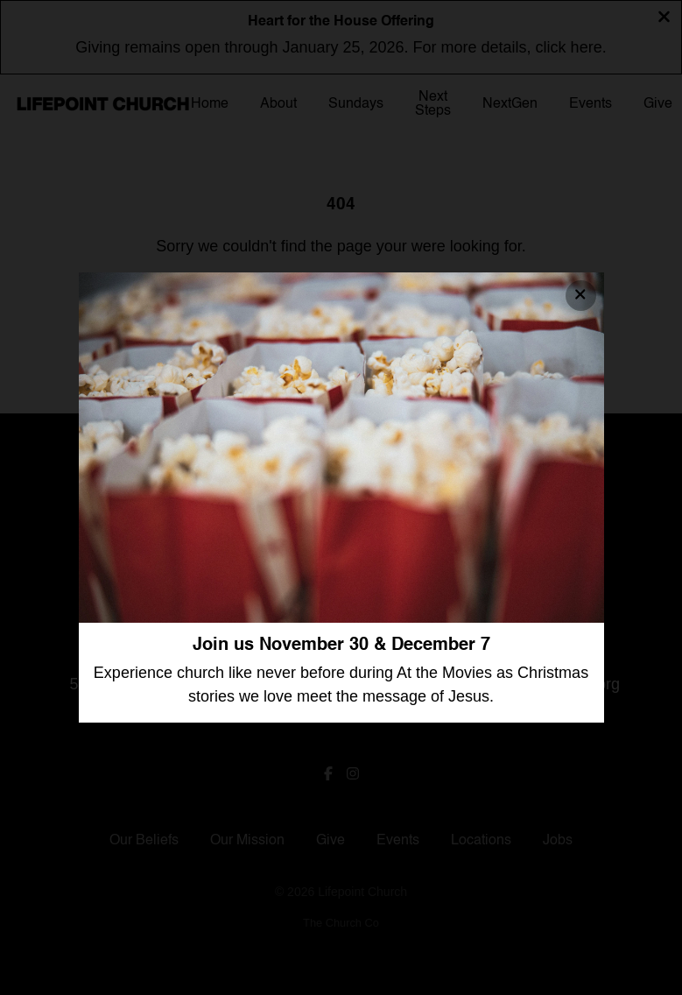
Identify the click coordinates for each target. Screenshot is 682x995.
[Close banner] (581, 295)
